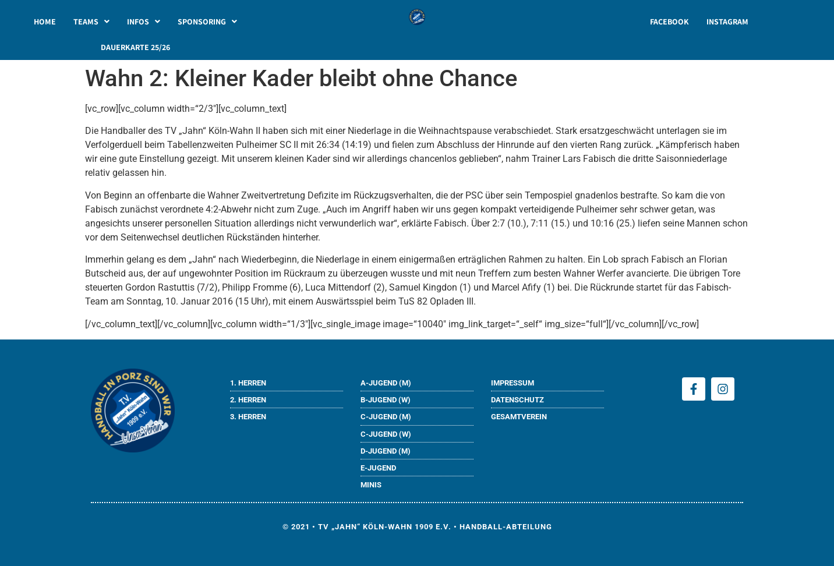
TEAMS (91, 21)
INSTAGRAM (727, 21)
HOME (45, 21)
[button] (91, 21)
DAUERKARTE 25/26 (135, 47)
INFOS (143, 21)
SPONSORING (207, 21)
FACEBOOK (669, 21)
